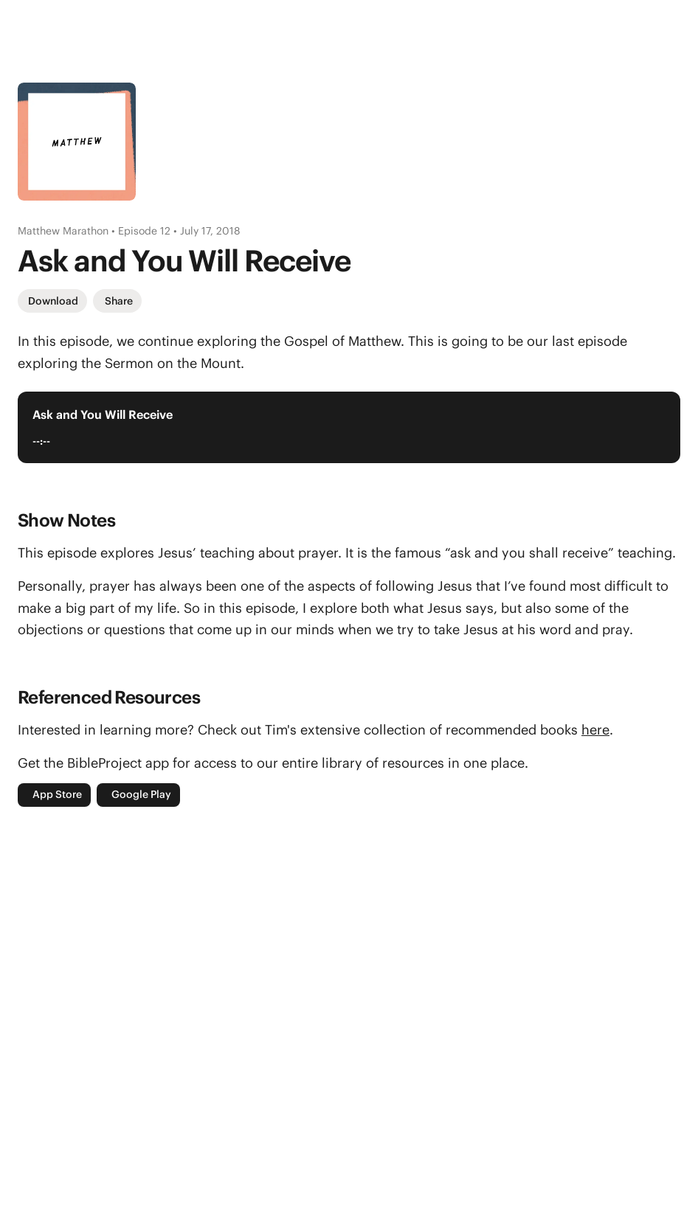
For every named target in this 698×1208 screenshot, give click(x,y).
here (595, 729)
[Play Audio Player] (651, 427)
